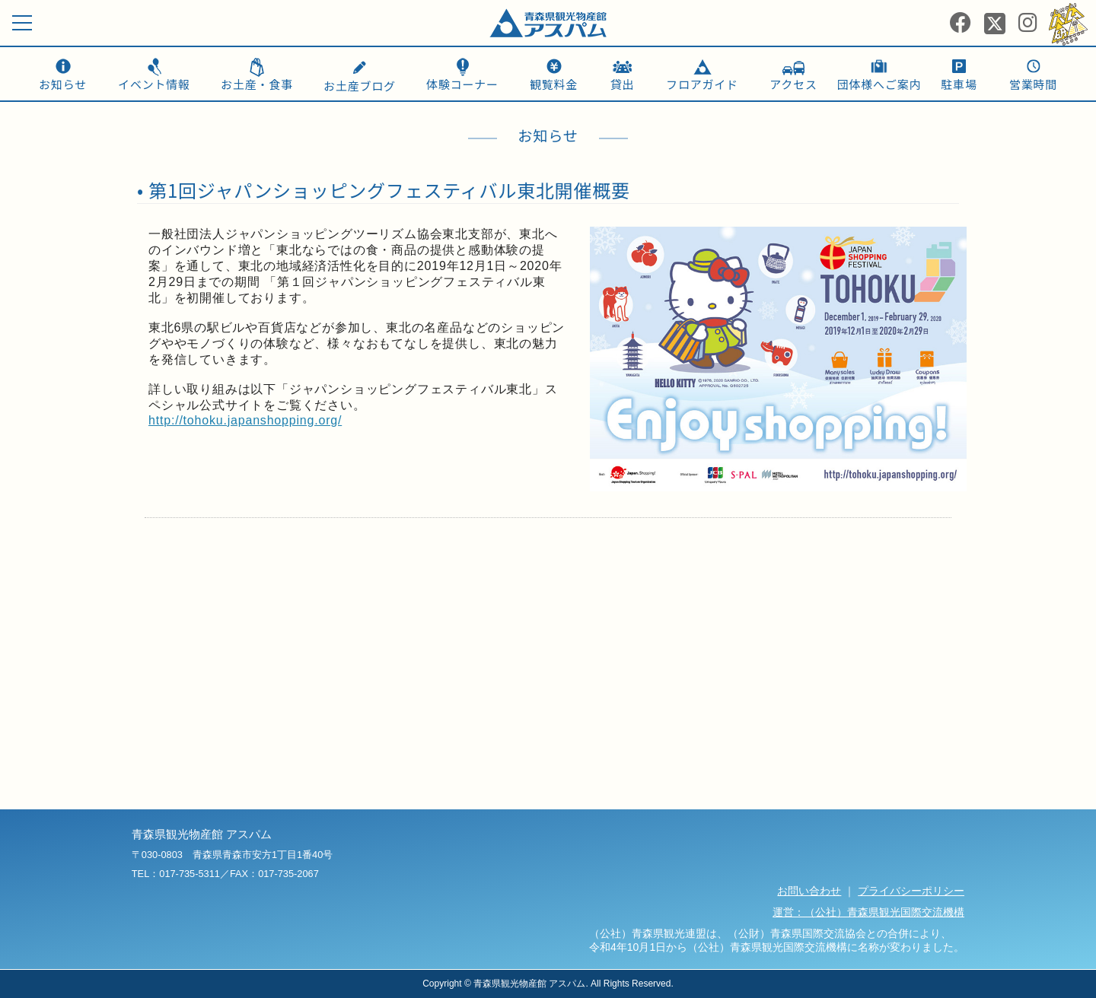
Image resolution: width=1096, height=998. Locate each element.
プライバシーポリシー (911, 891)
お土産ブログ (359, 78)
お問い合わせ (809, 891)
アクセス (793, 84)
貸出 (622, 84)
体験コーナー (462, 84)
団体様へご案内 (879, 84)
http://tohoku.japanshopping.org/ (245, 420)
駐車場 (959, 84)
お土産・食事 (257, 84)
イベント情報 (154, 84)
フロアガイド (702, 84)
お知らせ (63, 84)
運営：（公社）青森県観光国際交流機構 (868, 912)
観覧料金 (554, 84)
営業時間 (1033, 84)
